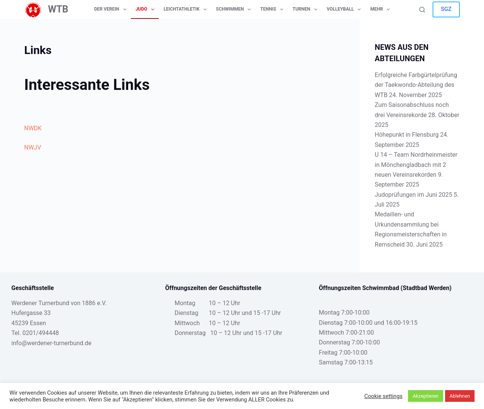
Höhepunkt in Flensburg (407, 134)
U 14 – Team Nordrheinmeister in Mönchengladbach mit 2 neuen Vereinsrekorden (416, 164)
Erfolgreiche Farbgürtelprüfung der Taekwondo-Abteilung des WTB (416, 85)
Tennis (273, 9)
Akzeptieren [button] (425, 396)
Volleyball (345, 9)
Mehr (381, 9)
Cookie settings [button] (383, 396)
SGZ (446, 9)
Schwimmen (235, 9)
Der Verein (111, 9)
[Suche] (422, 9)
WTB (58, 9)
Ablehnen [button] (460, 396)
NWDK (33, 128)
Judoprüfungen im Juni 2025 (413, 194)
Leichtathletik (186, 9)
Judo (146, 9)
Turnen (306, 9)
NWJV (32, 147)
